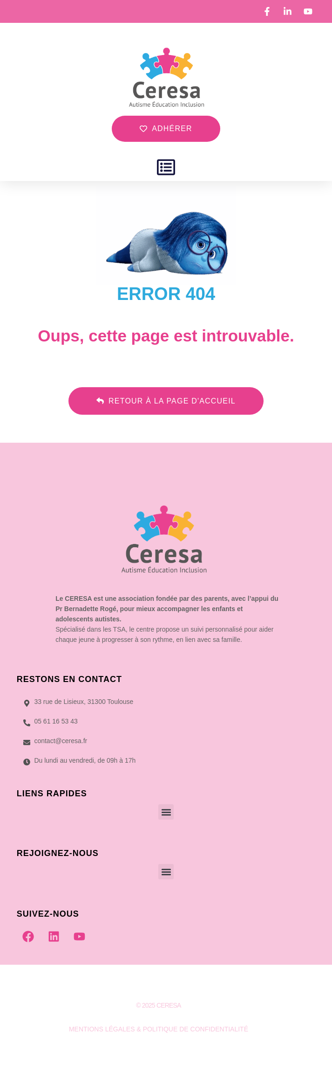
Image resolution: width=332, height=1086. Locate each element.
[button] (166, 167)
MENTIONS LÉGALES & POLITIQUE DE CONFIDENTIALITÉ (158, 1029)
